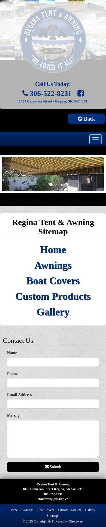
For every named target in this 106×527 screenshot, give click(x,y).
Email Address (19, 395)
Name (12, 353)
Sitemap (52, 516)
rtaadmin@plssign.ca (53, 499)
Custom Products (52, 296)
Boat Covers (53, 280)
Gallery (53, 312)
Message (14, 416)
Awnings (53, 265)
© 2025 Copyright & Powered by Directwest (53, 521)
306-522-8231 (47, 93)
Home (53, 249)
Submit (53, 467)
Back (86, 119)
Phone (12, 374)
